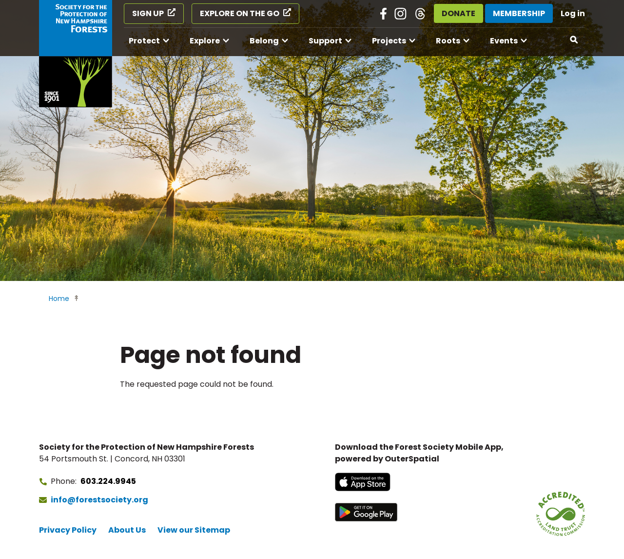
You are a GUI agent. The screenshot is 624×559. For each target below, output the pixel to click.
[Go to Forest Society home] (75, 53)
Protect (144, 40)
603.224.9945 (108, 481)
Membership (519, 13)
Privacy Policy (68, 530)
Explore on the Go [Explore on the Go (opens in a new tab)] (239, 13)
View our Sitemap (193, 530)
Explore (205, 40)
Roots (448, 40)
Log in (573, 13)
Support (325, 40)
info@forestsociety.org (99, 499)
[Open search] (574, 40)
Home (59, 298)
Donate (458, 13)
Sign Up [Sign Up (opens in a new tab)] (148, 13)
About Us (127, 530)
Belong (264, 40)
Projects (389, 40)
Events (504, 40)
